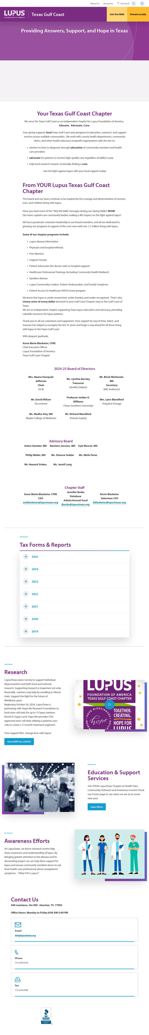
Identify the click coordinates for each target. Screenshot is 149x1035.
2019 (30, 631)
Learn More (97, 806)
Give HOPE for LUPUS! (19, 741)
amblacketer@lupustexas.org (40, 502)
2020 (30, 619)
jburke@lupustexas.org (76, 504)
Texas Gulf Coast (48, 14)
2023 (30, 581)
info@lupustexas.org (25, 935)
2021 (30, 606)
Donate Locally (138, 14)
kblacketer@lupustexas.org (109, 502)
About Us (94, 3)
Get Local (123, 3)
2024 (30, 569)
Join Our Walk (117, 14)
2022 (30, 594)
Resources (108, 3)
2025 (30, 557)
